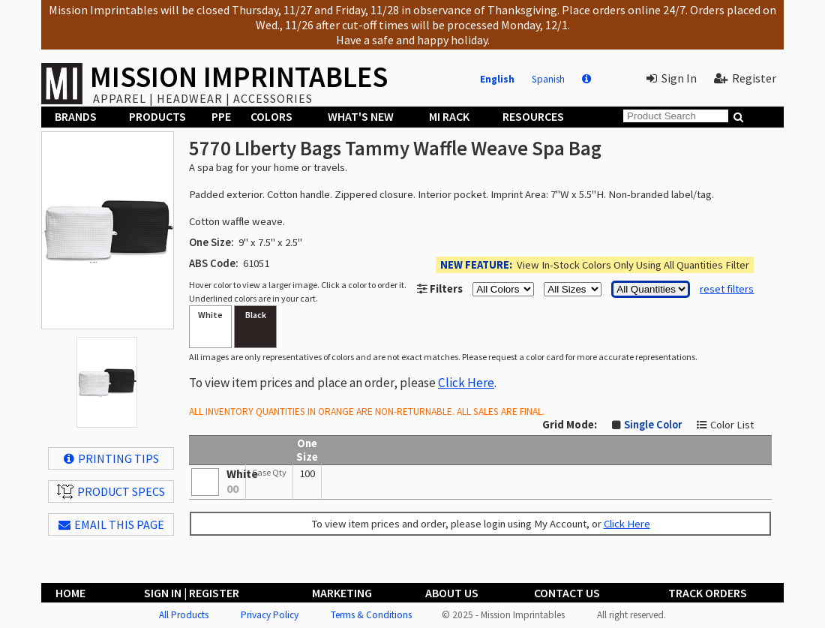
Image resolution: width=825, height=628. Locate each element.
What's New (361, 116)
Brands (76, 116)
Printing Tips (111, 458)
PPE (221, 116)
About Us (451, 592)
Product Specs (111, 491)
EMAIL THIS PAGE (111, 524)
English (497, 79)
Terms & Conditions (371, 614)
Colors (271, 116)
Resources (533, 116)
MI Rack (449, 116)
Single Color (653, 424)
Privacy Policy (269, 614)
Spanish (548, 79)
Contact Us (567, 592)
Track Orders (707, 592)
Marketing (342, 592)
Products (157, 116)
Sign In (671, 78)
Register (745, 78)
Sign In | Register (191, 592)
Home (71, 592)
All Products (183, 614)
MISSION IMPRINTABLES (239, 77)
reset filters (727, 289)
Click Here (466, 382)
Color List (732, 424)
